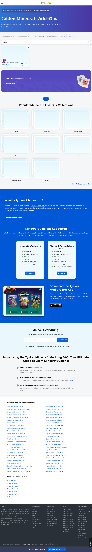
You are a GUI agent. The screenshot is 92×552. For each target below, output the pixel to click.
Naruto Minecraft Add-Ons (15, 425)
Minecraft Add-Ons (13, 489)
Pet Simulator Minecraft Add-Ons (56, 447)
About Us (35, 511)
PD (79, 532)
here (72, 380)
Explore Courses (14, 217)
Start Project (11, 83)
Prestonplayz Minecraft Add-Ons (56, 425)
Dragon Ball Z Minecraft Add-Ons (17, 436)
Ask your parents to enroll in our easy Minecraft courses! (46, 334)
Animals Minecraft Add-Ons (54, 444)
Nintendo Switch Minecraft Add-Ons (18, 409)
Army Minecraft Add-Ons (15, 447)
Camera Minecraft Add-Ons (15, 423)
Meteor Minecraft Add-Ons (54, 452)
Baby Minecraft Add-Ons (15, 455)
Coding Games (67, 509)
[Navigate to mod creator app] (24, 301)
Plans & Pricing (52, 521)
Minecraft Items (12, 491)
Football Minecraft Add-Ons (54, 460)
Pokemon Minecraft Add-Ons (55, 417)
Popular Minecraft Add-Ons (54, 471)
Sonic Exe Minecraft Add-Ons (16, 458)
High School (82, 519)
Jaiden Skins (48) (8, 36)
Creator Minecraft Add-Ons (15, 406)
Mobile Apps (36, 519)
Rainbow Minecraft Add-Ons (16, 433)
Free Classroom (83, 513)
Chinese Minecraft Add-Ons (15, 460)
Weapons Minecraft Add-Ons (16, 412)
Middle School (82, 517)
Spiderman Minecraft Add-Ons (55, 458)
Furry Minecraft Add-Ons (54, 423)
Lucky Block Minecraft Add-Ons (17, 415)
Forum (34, 525)
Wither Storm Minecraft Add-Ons (17, 417)
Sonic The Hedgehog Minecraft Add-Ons (19, 466)
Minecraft (20, 10)
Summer (50, 525)
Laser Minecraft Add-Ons (54, 420)
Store (33, 527)
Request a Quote (83, 538)
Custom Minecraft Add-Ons (54, 439)
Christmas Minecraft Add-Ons (16, 442)
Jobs (33, 517)
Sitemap (34, 521)
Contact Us (54, 544)
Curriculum (51, 511)
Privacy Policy (26, 544)
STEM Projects (82, 536)
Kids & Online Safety (37, 544)
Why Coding (51, 517)
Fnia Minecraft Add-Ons (53, 469)
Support (34, 513)
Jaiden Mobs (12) (23, 36)
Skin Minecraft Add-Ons (53, 412)
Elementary (81, 515)
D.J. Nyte (6, 65)
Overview (50, 509)
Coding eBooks (37, 523)
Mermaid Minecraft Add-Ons (55, 428)
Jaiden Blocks (52, 36)
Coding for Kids (9, 10)
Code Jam (66, 530)
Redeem (50, 515)
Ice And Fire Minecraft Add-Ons (17, 428)
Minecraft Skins (12, 483)
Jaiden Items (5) (38, 36)
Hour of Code (67, 532)
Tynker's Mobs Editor (38, 206)
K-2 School (81, 523)
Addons (28, 10)
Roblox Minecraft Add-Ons (54, 433)
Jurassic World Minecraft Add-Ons (17, 450)
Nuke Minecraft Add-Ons (54, 415)
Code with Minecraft (13, 497)
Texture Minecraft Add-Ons (54, 406)
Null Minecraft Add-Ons (14, 463)
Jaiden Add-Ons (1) (67, 36)
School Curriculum (84, 511)
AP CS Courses (82, 521)
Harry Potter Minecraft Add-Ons (56, 455)
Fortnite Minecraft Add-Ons (15, 420)
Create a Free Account (57, 549)
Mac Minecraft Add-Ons (14, 439)
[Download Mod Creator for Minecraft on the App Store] (56, 305)
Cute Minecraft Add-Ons (53, 431)
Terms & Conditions (15, 544)
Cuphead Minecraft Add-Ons (16, 431)
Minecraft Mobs (12, 481)
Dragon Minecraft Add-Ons (54, 436)
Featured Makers (52, 519)
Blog (33, 509)
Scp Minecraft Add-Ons (53, 450)
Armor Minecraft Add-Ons (15, 444)
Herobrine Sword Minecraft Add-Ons (18, 471)
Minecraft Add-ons (69, 523)
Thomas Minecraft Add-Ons (54, 463)
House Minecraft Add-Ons (54, 466)
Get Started (30, 273)
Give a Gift (50, 513)
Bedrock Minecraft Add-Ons (55, 442)
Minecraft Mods (12, 494)
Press (34, 515)
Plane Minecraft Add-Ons (15, 452)
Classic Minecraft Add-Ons (54, 409)
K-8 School (81, 525)
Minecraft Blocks (12, 486)
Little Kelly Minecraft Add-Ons (16, 469)
